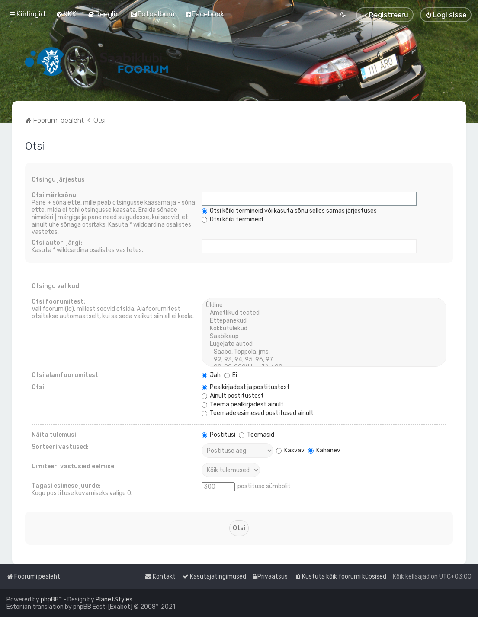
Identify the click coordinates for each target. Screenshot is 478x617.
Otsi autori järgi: (57, 242)
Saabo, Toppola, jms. (324, 352)
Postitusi (218, 434)
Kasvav (290, 450)
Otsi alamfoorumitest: (66, 375)
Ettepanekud (324, 321)
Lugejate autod (324, 344)
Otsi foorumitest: (58, 301)
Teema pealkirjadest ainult (243, 404)
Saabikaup (324, 336)
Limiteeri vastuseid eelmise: (74, 466)
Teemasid (256, 434)
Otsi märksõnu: (55, 195)
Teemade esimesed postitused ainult (258, 413)
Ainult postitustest (233, 396)
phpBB (50, 599)
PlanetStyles (114, 599)
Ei (230, 375)
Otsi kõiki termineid (232, 219)
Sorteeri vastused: (60, 447)
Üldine (324, 305)
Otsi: (39, 387)
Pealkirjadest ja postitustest (246, 387)
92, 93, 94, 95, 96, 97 (324, 360)
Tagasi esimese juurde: (66, 485)
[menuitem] (66, 13)
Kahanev (324, 450)
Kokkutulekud (324, 328)
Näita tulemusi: (55, 434)
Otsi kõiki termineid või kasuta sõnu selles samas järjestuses (289, 210)
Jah (211, 375)
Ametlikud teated (324, 313)
